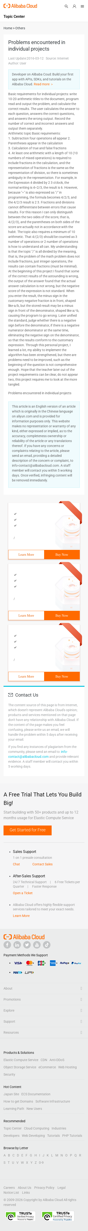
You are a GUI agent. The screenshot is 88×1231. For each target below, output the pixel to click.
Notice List (11, 1192)
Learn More (26, 554)
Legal (61, 1188)
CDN (44, 1060)
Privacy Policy (44, 1188)
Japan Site (11, 1094)
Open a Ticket (23, 893)
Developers (11, 1135)
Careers (9, 1188)
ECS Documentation (35, 1094)
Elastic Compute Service (21, 1060)
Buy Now (61, 554)
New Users (34, 1109)
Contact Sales (42, 864)
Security (9, 1074)
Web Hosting (67, 1067)
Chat (16, 864)
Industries (59, 1128)
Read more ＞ (44, 84)
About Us (24, 1188)
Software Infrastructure (52, 1101)
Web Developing (33, 1135)
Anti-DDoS (57, 1060)
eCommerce (47, 1067)
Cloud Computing (36, 1128)
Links (26, 1192)
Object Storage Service (20, 1067)
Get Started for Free (28, 829)
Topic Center (13, 1128)
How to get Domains (18, 1101)
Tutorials (53, 1135)
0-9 (41, 1162)
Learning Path (14, 1109)
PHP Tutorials (72, 1135)
